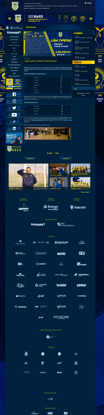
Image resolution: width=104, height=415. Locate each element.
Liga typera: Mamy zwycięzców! (82, 84)
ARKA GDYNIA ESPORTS (14, 76)
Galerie (14, 48)
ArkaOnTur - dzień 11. (15, 188)
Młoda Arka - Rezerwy (14, 45)
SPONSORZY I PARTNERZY (14, 64)
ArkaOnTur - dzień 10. (56, 175)
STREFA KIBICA (14, 70)
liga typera (81, 93)
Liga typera (77, 75)
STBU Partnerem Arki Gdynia (82, 53)
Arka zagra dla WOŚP (80, 57)
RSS (14, 50)
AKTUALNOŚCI (14, 39)
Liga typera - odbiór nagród (81, 71)
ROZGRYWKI (14, 62)
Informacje (14, 42)
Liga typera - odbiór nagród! (81, 80)
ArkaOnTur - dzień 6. (76, 188)
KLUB (14, 56)
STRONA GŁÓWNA (14, 36)
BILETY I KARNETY (14, 67)
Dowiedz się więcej (29, 6)
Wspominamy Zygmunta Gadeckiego (83, 37)
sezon (87, 93)
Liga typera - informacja (80, 66)
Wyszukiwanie (14, 53)
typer (83, 95)
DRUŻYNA (14, 59)
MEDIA (14, 73)
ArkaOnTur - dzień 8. (55, 188)
